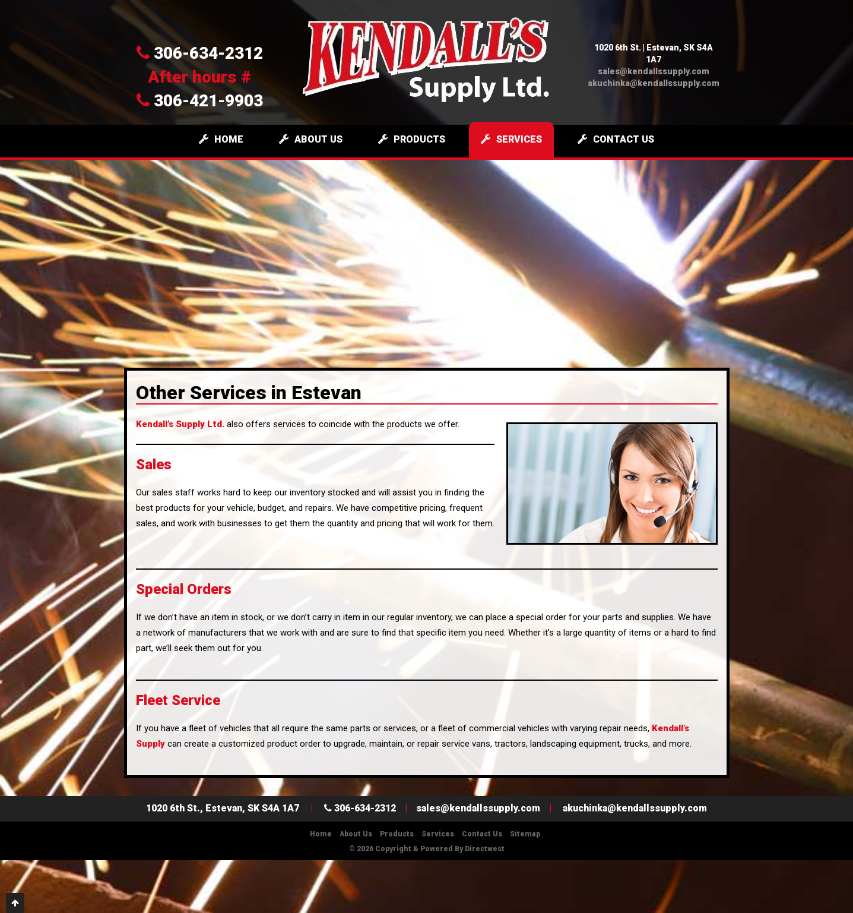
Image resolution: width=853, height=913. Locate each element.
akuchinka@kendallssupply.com (653, 83)
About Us (311, 139)
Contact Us (616, 139)
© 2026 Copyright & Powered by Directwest (427, 849)
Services (511, 139)
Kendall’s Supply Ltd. (180, 424)
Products (411, 139)
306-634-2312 (200, 53)
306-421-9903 (200, 100)
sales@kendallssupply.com (653, 71)
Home (221, 139)
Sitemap (525, 834)
